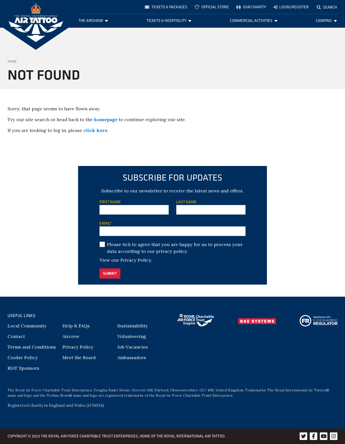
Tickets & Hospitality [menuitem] (169, 20)
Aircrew (70, 336)
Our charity (251, 7)
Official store (211, 7)
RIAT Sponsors (23, 368)
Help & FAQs (76, 326)
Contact (16, 336)
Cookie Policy (23, 357)
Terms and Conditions (32, 347)
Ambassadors (131, 357)
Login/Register (291, 7)
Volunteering (131, 336)
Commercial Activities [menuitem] (254, 20)
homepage (105, 119)
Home (12, 61)
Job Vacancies (132, 347)
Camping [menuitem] (326, 20)
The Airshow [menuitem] (93, 20)
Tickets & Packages (166, 7)
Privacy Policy (135, 260)
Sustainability (132, 326)
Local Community (27, 326)
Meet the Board (79, 357)
